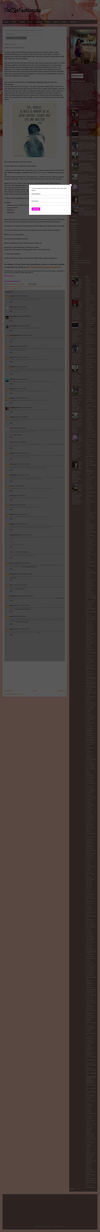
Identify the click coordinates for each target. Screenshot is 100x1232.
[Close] (70, 185)
